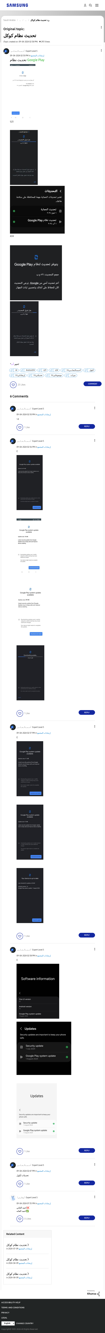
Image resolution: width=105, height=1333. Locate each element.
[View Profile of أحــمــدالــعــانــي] (18, 51)
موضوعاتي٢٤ (56, 375)
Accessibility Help (10, 1302)
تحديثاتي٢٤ (38, 375)
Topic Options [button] (97, 27)
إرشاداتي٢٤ (20, 375)
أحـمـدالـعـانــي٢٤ (74, 370)
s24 (56, 370)
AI (16, 370)
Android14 (30, 370)
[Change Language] (8, 1323)
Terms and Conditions (13, 1307)
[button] (97, 50)
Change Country (24, 1323)
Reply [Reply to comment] (87, 426)
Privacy (5, 1313)
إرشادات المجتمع (37, 55)
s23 (44, 370)
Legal (4, 1318)
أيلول (92, 370)
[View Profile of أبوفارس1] (21, 1197)
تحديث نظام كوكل (16, 1245)
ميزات (73, 375)
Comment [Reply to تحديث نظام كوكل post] (92, 384)
